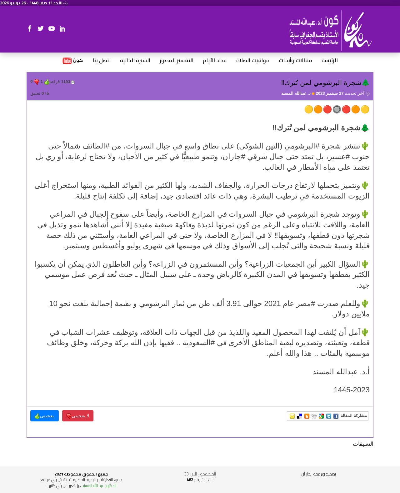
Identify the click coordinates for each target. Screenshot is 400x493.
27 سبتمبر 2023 (342, 93)
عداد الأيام (215, 60)
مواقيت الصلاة (252, 60)
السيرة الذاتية (135, 60)
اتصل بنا (101, 60)
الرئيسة (330, 60)
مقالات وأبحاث (295, 60)
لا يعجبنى (77, 416)
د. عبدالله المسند (298, 93)
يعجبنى (44, 416)
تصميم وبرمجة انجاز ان (319, 474)
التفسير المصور (176, 60)
